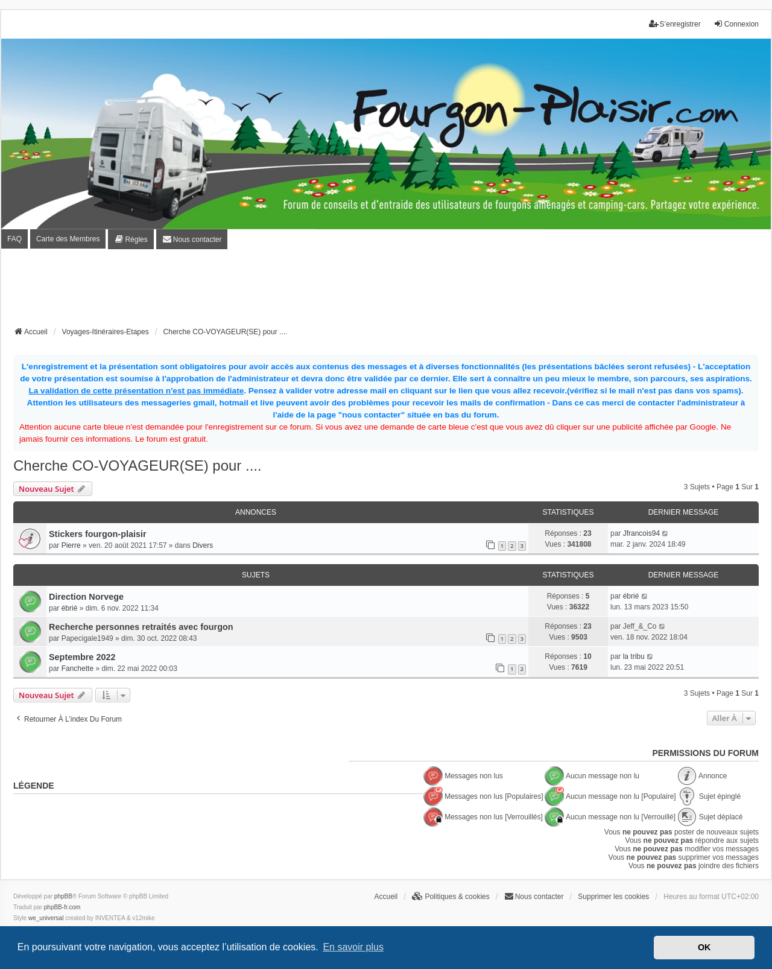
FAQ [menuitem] (14, 239)
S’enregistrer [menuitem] (675, 23)
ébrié (70, 608)
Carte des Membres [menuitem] (68, 239)
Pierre (71, 545)
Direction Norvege (86, 597)
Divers (202, 545)
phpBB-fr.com (62, 907)
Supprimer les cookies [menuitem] (613, 896)
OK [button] (704, 947)
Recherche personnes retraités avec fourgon (141, 627)
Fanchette (77, 668)
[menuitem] (130, 239)
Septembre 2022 (82, 657)
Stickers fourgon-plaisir (98, 534)
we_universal (45, 918)
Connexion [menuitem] (736, 23)
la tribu (634, 656)
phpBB (63, 896)
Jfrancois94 (641, 533)
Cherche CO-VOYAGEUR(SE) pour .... (137, 465)
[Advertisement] (386, 291)
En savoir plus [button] (353, 947)
